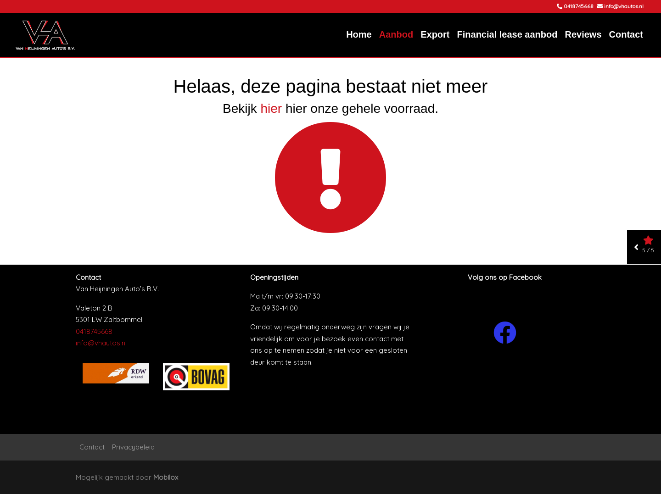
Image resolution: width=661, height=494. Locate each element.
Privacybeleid (133, 447)
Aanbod (396, 34)
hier (271, 108)
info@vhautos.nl (101, 343)
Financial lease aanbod (507, 34)
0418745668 (94, 331)
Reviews (583, 34)
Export (434, 34)
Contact (626, 34)
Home (359, 34)
